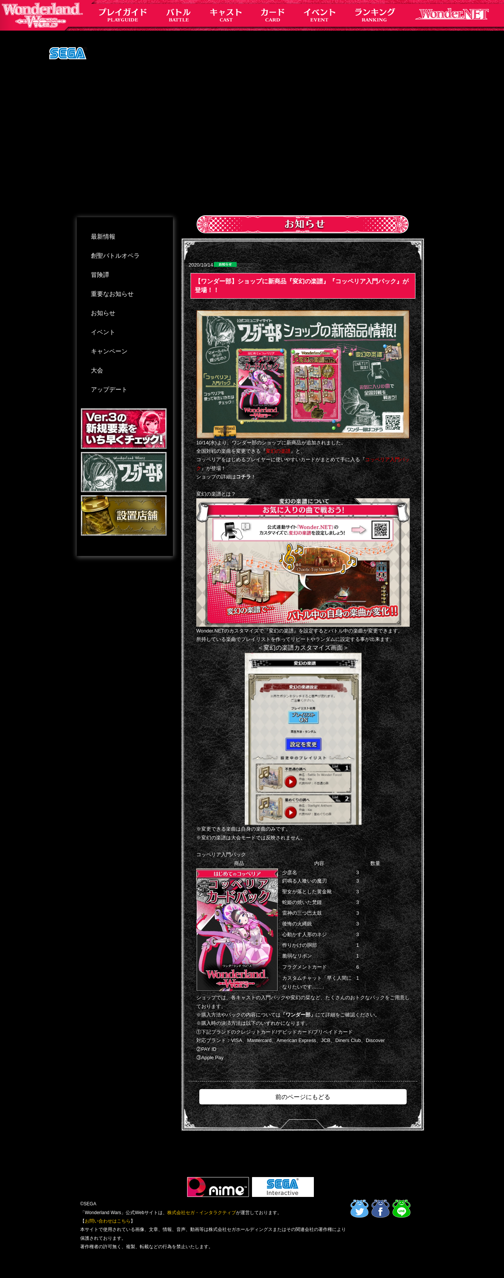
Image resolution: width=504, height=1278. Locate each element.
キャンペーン (109, 351)
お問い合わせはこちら (108, 1221)
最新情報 (103, 236)
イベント (103, 332)
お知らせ (103, 313)
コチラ (243, 477)
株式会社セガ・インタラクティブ (201, 1212)
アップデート (109, 389)
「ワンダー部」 (298, 1015)
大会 (97, 370)
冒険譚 (100, 275)
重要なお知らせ (112, 294)
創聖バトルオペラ (115, 255)
